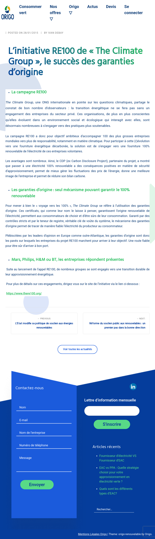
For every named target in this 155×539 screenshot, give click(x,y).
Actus (92, 6)
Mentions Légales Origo (92, 534)
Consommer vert (30, 9)
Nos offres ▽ (55, 12)
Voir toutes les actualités (77, 349)
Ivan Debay (56, 32)
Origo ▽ (74, 9)
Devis (111, 6)
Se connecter (133, 9)
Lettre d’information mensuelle (110, 400)
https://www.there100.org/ (24, 293)
